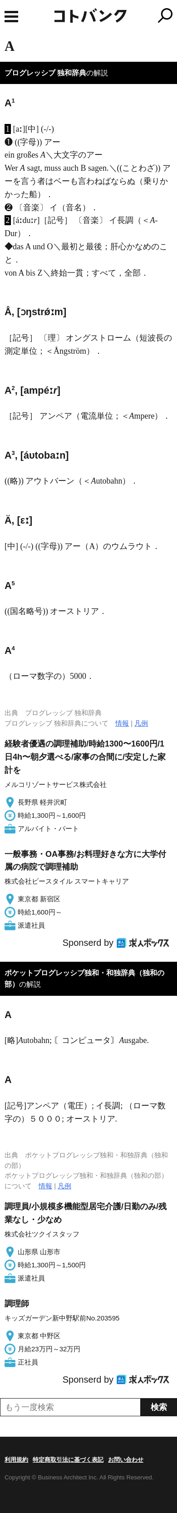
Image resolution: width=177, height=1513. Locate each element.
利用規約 (16, 1459)
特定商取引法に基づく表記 (68, 1459)
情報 (122, 723)
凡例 (141, 723)
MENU (11, 16)
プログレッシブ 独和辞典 (45, 73)
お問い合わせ (125, 1459)
